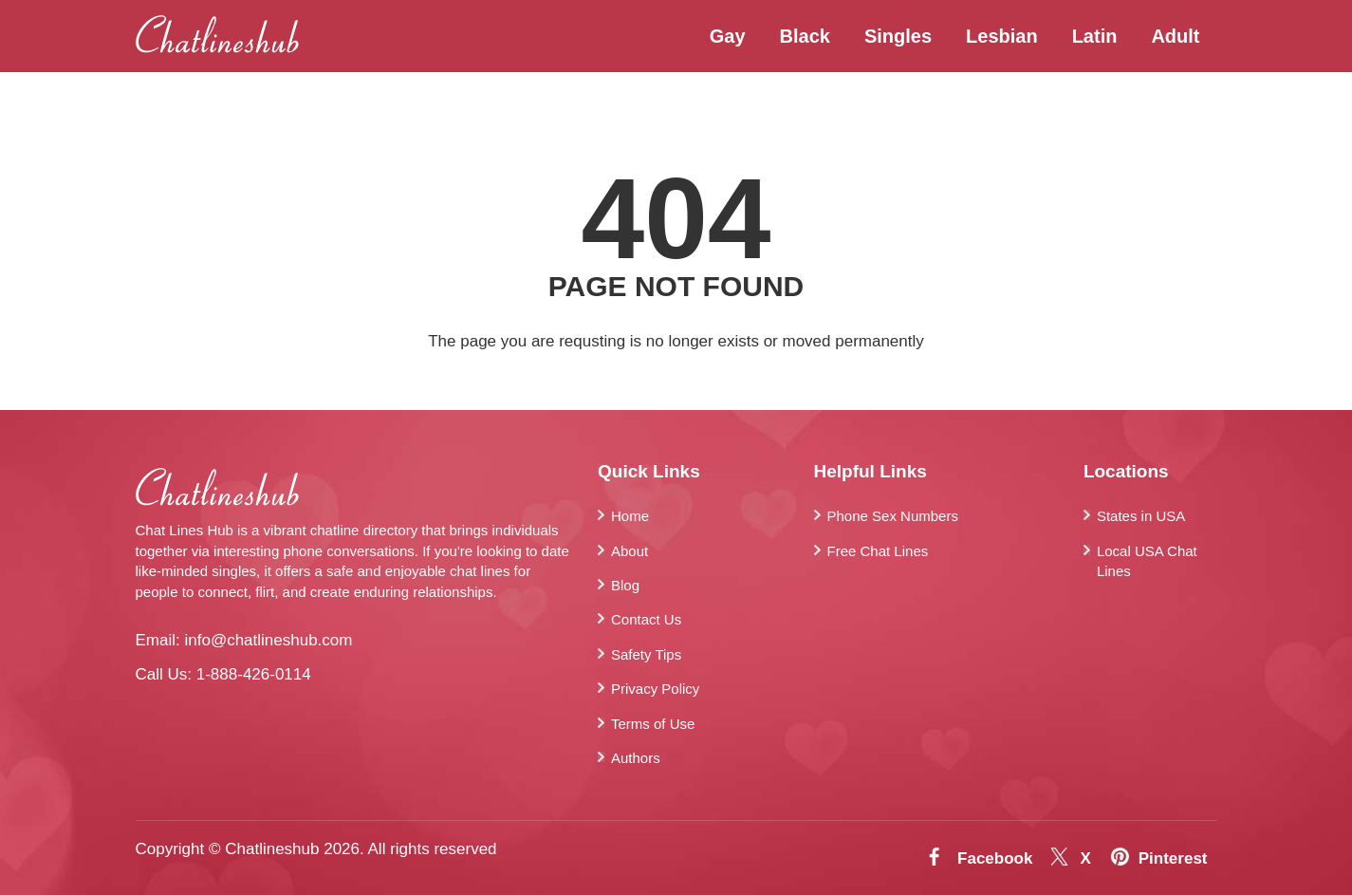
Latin (1095, 36)
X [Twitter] (1085, 858)
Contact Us (646, 619)
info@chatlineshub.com (268, 640)
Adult (1175, 36)
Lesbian (1002, 36)
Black (805, 36)
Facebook (994, 858)
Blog (625, 585)
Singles (898, 36)
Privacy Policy (655, 689)
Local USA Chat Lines (1147, 561)
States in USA (1141, 516)
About (629, 551)
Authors (635, 758)
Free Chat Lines (878, 551)
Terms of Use (653, 724)
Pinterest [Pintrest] (1173, 858)
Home (630, 516)
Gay (728, 36)
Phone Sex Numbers (892, 516)
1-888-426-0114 (253, 674)
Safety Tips (646, 654)
